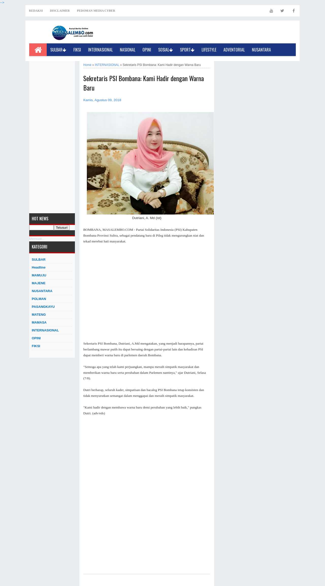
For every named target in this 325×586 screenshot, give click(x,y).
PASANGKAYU (43, 307)
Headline (38, 267)
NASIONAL (127, 50)
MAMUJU (39, 275)
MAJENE (38, 283)
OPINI (146, 50)
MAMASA (39, 322)
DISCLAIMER (60, 10)
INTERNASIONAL (100, 50)
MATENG (39, 314)
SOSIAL (165, 50)
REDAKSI (36, 10)
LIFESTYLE (209, 50)
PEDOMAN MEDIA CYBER (96, 10)
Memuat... (36, 239)
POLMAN (39, 299)
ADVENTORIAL (234, 50)
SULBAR (58, 50)
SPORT (187, 50)
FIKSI (77, 50)
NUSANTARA (261, 50)
